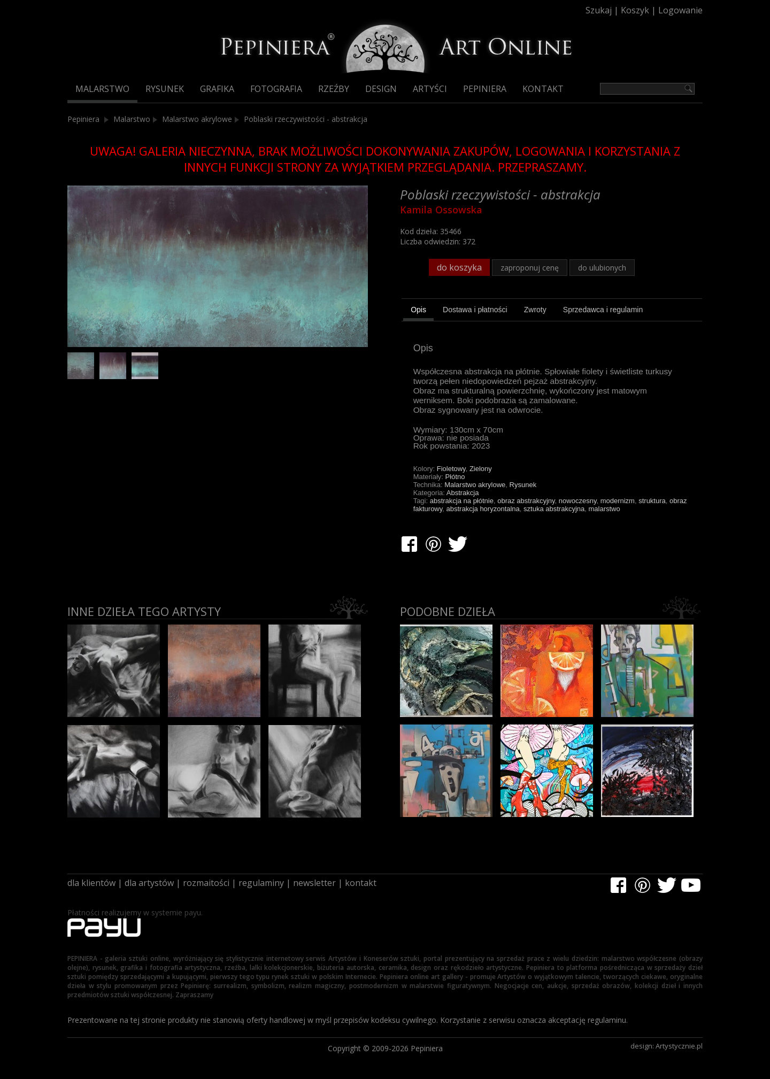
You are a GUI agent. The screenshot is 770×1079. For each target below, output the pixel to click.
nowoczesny (578, 501)
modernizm (617, 501)
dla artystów (149, 883)
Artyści (430, 89)
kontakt (360, 883)
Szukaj (599, 10)
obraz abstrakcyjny (526, 501)
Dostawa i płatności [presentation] (475, 309)
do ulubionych (602, 268)
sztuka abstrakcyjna (553, 509)
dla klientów (91, 883)
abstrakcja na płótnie (462, 501)
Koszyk (635, 10)
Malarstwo (102, 89)
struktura (652, 501)
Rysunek (164, 89)
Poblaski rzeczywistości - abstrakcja (305, 119)
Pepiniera (484, 89)
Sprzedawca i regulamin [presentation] (603, 309)
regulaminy (261, 883)
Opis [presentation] (418, 309)
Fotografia (276, 89)
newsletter (314, 883)
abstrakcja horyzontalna (483, 509)
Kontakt (543, 89)
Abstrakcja (462, 493)
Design (381, 89)
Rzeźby (333, 89)
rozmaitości (206, 883)
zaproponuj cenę (529, 268)
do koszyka (459, 267)
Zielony (480, 469)
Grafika (217, 89)
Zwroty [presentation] (535, 309)
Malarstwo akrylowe (197, 119)
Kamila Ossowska (441, 209)
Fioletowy (451, 469)
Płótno (455, 477)
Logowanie (680, 10)
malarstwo (604, 509)
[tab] (418, 311)
